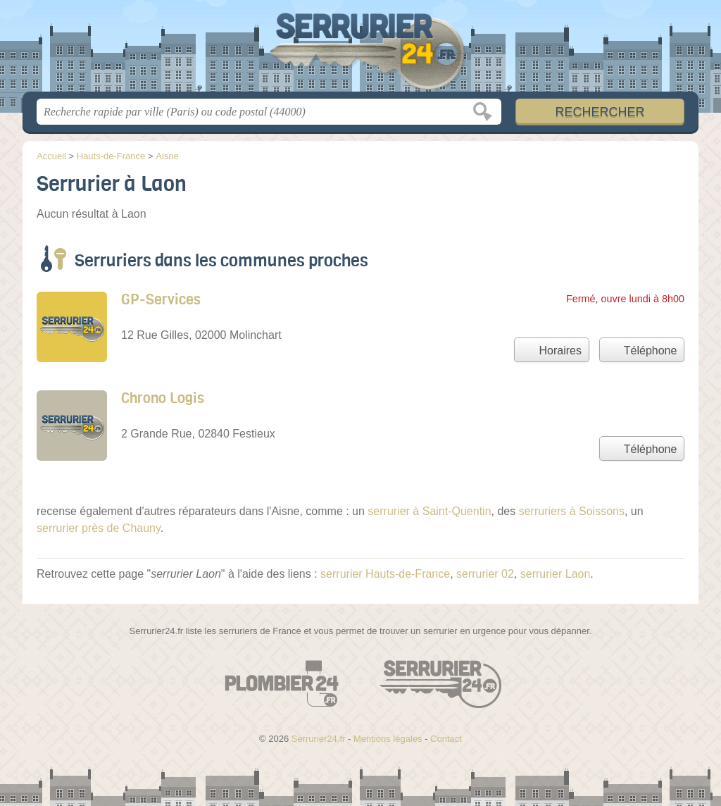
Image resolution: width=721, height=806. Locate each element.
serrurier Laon (555, 574)
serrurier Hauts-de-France (385, 574)
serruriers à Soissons (572, 511)
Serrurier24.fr (360, 50)
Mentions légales (387, 738)
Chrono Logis (162, 398)
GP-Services (161, 299)
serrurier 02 (485, 574)
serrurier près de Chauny (99, 528)
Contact (446, 738)
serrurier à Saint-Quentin (429, 511)
